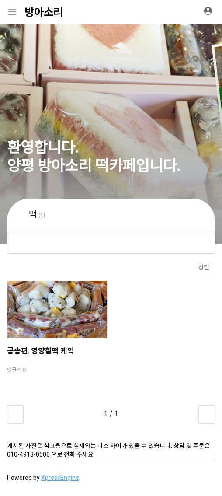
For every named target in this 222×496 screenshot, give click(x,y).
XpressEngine (60, 477)
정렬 (204, 267)
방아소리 (43, 13)
